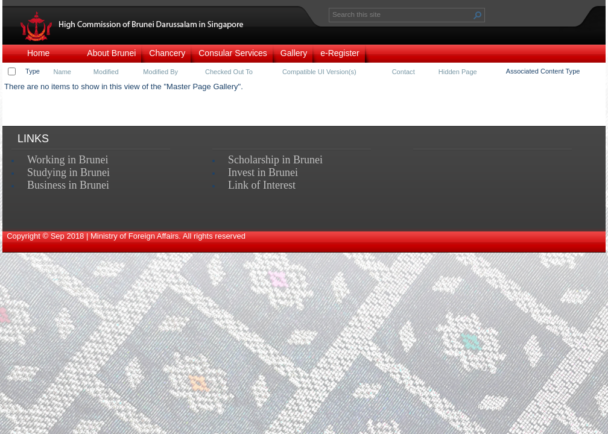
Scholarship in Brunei (275, 160)
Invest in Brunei (263, 172)
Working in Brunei (68, 160)
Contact (403, 71)
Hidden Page (458, 71)
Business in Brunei (68, 185)
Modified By (160, 71)
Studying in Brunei (68, 172)
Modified (106, 71)
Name (62, 71)
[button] (477, 15)
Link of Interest (262, 185)
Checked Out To (229, 71)
